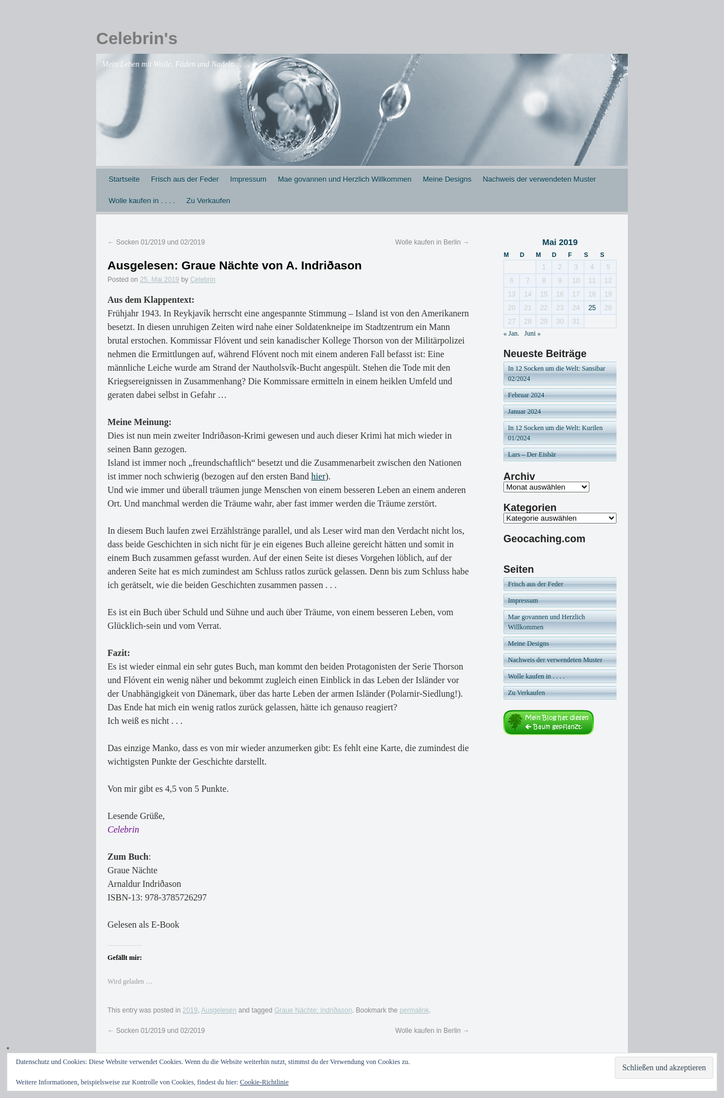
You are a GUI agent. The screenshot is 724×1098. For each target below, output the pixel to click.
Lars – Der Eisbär (532, 454)
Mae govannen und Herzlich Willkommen (344, 179)
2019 (190, 1010)
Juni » (532, 333)
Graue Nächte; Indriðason (313, 1010)
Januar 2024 (524, 411)
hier (318, 476)
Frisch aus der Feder (185, 179)
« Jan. (511, 333)
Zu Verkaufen (208, 200)
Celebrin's (137, 38)
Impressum (248, 179)
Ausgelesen (218, 1010)
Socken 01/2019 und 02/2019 (156, 242)
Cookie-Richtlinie (264, 1082)
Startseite (124, 179)
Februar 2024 (526, 395)
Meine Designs (447, 179)
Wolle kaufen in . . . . (142, 200)
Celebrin (203, 280)
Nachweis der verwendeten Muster (539, 179)
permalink (414, 1010)
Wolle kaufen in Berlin (432, 242)
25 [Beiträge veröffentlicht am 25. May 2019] (592, 308)
